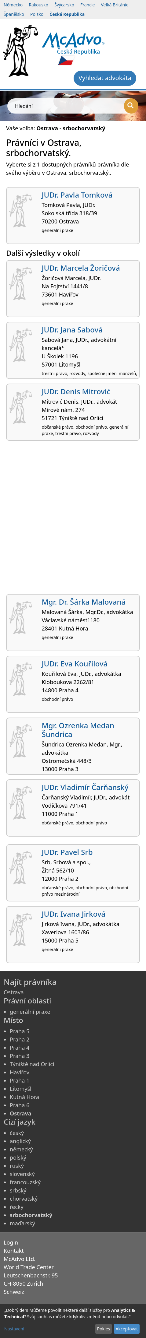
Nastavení (14, 1329)
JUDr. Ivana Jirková (74, 914)
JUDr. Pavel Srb (67, 852)
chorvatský (24, 1198)
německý (21, 1149)
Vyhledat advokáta (104, 78)
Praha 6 (19, 1105)
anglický (20, 1141)
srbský (18, 1190)
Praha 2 (19, 1039)
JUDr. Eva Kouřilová (75, 663)
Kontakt (14, 1250)
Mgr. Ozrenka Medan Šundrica (78, 729)
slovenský (22, 1174)
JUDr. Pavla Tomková (77, 195)
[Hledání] (131, 106)
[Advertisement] (73, 519)
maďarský (22, 1223)
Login (11, 1242)
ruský (17, 1165)
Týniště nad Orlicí (32, 1064)
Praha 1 (19, 1080)
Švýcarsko (64, 5)
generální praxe (30, 1011)
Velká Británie (114, 5)
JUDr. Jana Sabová (72, 330)
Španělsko (14, 14)
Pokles (103, 1329)
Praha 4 (19, 1047)
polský (18, 1157)
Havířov (19, 1072)
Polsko (36, 14)
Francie (87, 5)
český (17, 1132)
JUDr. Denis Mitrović (76, 391)
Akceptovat (126, 1329)
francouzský (25, 1182)
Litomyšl (20, 1088)
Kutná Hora (24, 1097)
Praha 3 (19, 1055)
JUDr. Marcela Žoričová (81, 268)
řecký (17, 1206)
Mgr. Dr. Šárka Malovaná (84, 602)
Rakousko (38, 5)
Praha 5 (19, 1031)
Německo (13, 5)
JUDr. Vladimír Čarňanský (85, 787)
